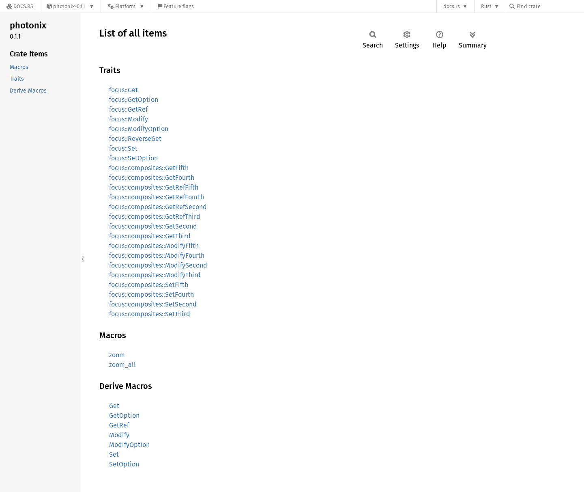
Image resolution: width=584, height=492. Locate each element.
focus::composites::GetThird (150, 236)
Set (114, 454)
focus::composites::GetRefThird (154, 216)
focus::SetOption (133, 158)
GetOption (124, 415)
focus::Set (123, 148)
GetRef (119, 425)
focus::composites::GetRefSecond (158, 207)
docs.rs (451, 6)
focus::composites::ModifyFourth (156, 255)
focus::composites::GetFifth (149, 168)
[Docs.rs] (20, 6)
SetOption (124, 464)
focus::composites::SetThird (149, 314)
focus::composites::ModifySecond (158, 265)
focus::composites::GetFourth (151, 177)
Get (114, 406)
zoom (117, 355)
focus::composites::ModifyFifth (154, 246)
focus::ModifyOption (138, 129)
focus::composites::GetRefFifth (153, 187)
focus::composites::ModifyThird (155, 275)
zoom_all (122, 365)
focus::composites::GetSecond (153, 226)
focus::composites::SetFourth (151, 294)
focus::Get (123, 90)
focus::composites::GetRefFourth (156, 197)
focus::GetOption (133, 100)
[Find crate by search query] (550, 6)
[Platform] (126, 6)
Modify (119, 435)
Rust (486, 6)
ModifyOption (129, 445)
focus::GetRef (128, 109)
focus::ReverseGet (135, 138)
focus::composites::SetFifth (148, 285)
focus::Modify (128, 119)
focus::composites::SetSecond (153, 304)
